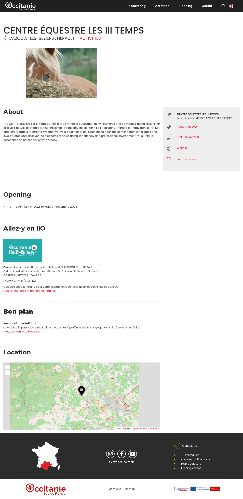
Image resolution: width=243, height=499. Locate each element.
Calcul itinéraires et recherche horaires (29, 291)
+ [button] (8, 367)
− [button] (8, 372)
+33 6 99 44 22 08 (188, 137)
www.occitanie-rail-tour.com (22, 332)
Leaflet (118, 428)
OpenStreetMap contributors (146, 428)
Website (182, 148)
